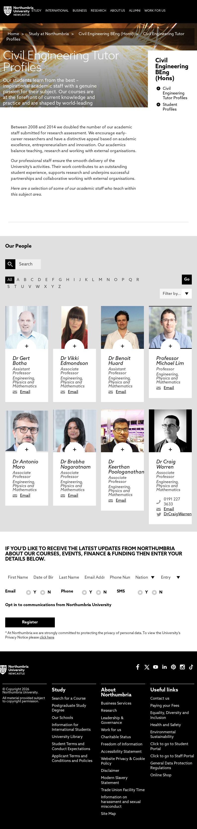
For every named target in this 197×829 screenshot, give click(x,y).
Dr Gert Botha (21, 361)
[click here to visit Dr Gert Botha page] (26, 327)
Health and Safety (165, 725)
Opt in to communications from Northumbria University (58, 605)
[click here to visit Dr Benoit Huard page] (122, 327)
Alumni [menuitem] (134, 10)
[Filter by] (176, 294)
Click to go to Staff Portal (172, 756)
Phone (67, 591)
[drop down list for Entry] (171, 577)
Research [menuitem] (98, 10)
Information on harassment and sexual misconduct (121, 802)
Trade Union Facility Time (123, 790)
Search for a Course (69, 699)
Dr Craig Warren (166, 465)
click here (47, 638)
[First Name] (17, 577)
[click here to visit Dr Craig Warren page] (170, 430)
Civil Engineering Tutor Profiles (175, 93)
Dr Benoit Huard (119, 361)
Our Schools (62, 718)
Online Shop (160, 775)
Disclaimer (110, 771)
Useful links (164, 690)
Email (25, 392)
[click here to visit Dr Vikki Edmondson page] (74, 327)
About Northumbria (116, 693)
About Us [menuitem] (117, 10)
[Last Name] (69, 577)
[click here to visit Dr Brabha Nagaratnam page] (74, 430)
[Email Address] (94, 577)
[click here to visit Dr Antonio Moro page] (26, 430)
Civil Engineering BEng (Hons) (106, 34)
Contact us (159, 699)
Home (13, 34)
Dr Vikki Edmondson (74, 361)
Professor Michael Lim (170, 361)
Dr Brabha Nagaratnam (76, 465)
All (9, 280)
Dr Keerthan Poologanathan (126, 467)
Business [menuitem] (80, 10)
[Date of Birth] (43, 577)
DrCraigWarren (178, 514)
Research (109, 711)
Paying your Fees (164, 706)
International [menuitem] (57, 10)
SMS (121, 591)
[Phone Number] (119, 577)
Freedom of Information (121, 744)
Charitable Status (116, 737)
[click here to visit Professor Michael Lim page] (170, 327)
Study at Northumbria (49, 34)
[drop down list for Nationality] (145, 577)
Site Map (108, 814)
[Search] (28, 264)
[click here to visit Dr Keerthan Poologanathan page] (122, 430)
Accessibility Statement (121, 752)
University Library (67, 737)
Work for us (111, 730)
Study (59, 690)
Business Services (116, 704)
